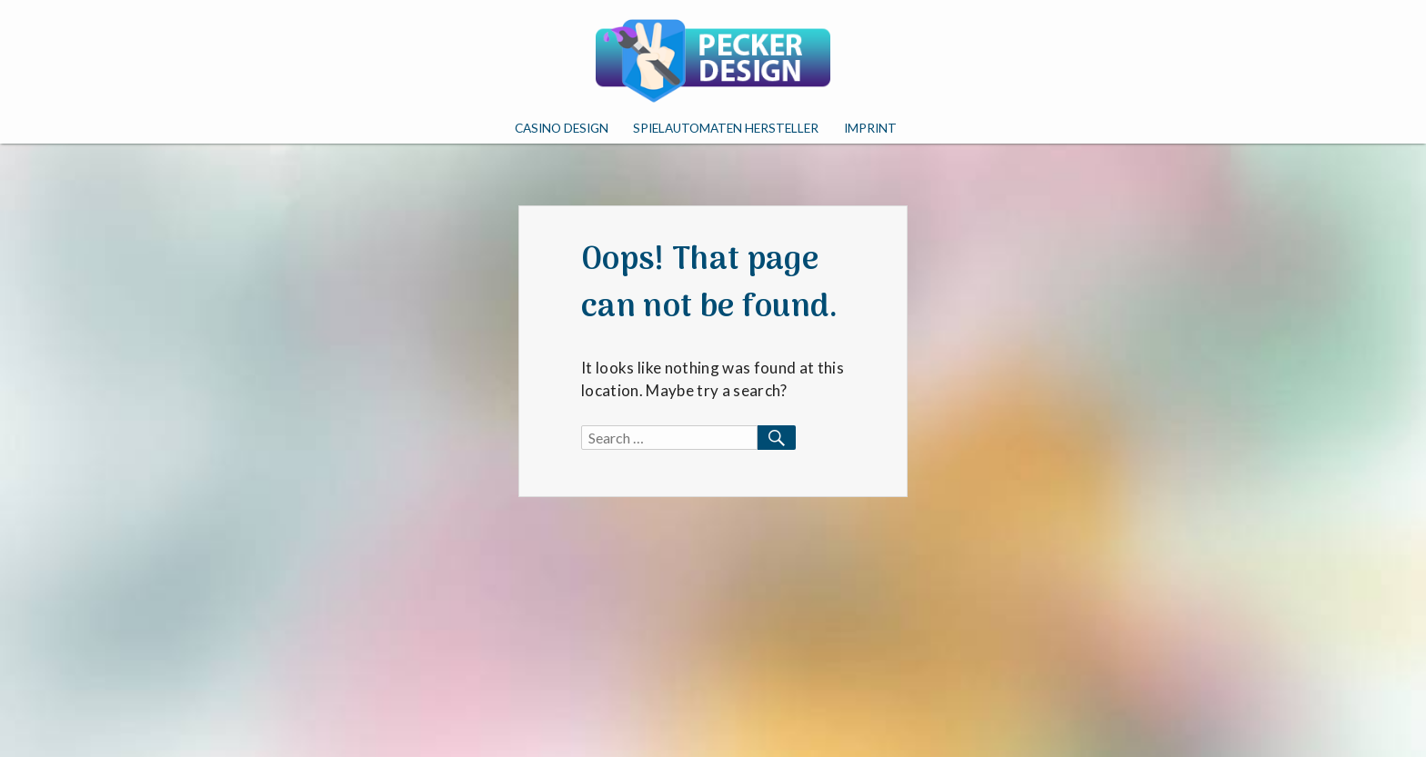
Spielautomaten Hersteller (725, 128)
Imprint (870, 128)
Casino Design (561, 128)
